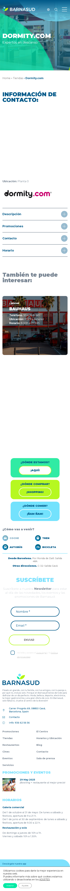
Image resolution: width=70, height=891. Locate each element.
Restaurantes (10, 744)
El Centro (42, 731)
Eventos (7, 758)
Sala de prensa (45, 758)
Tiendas (18, 78)
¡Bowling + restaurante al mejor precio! (42, 782)
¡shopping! (35, 492)
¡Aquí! (35, 470)
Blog (39, 744)
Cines (5, 751)
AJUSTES (44, 879)
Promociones (10, 731)
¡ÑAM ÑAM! (35, 513)
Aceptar (10, 885)
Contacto (14, 717)
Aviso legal (41, 652)
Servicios (8, 765)
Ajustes (25, 885)
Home (6, 78)
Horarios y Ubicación (49, 738)
